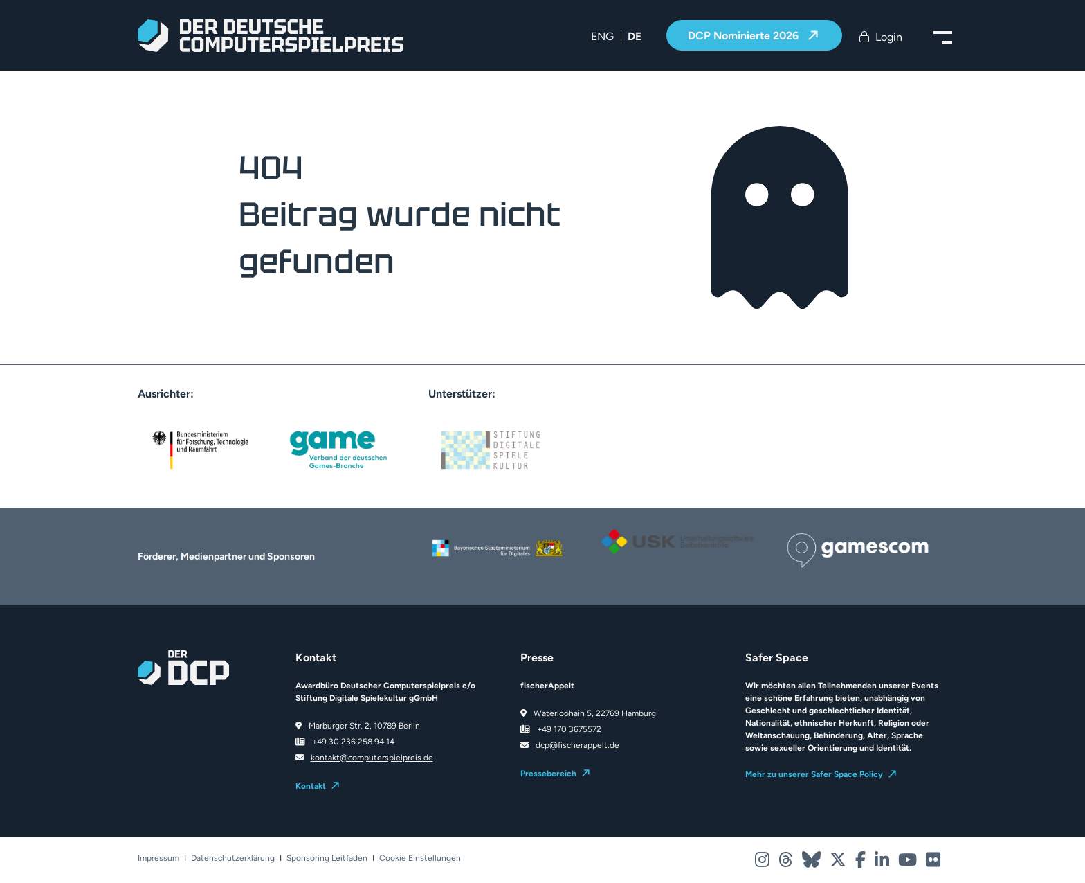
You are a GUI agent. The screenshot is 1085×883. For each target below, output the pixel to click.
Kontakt (310, 786)
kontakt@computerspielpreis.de (372, 757)
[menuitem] (602, 36)
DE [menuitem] (634, 36)
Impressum (158, 858)
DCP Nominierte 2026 (744, 35)
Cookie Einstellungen (420, 858)
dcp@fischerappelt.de (577, 745)
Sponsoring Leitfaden (326, 858)
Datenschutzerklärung (233, 858)
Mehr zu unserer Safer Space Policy (814, 774)
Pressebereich (548, 773)
